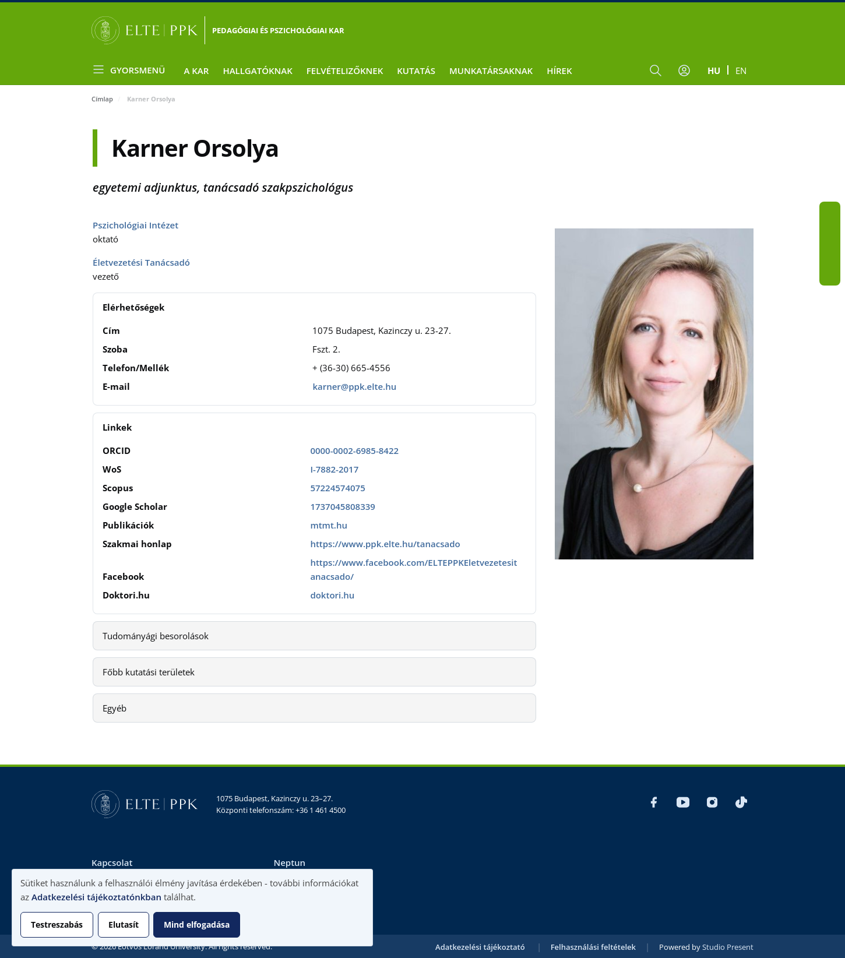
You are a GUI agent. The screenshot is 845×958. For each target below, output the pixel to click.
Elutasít (123, 924)
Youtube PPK (829, 233)
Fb (829, 212)
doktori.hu (332, 595)
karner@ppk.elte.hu (354, 386)
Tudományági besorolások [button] (156, 636)
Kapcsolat (111, 862)
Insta (829, 254)
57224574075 (337, 488)
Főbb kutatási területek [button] (149, 672)
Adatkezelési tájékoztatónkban (96, 897)
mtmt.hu (328, 525)
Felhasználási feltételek (593, 947)
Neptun (289, 862)
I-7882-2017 (334, 469)
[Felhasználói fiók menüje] (684, 70)
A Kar (196, 70)
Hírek (559, 70)
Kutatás (416, 70)
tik (829, 275)
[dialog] (192, 907)
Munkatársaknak (491, 70)
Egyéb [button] (114, 708)
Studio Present (728, 947)
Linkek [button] (117, 427)
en (741, 70)
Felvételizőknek (345, 70)
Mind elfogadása (197, 924)
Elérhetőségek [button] (133, 307)
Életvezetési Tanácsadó (141, 262)
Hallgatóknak (257, 70)
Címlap (102, 98)
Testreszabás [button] (57, 924)
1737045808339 (342, 506)
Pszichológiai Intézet (135, 225)
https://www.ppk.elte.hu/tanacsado (385, 544)
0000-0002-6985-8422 (354, 450)
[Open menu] (132, 69)
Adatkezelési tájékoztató (480, 947)
